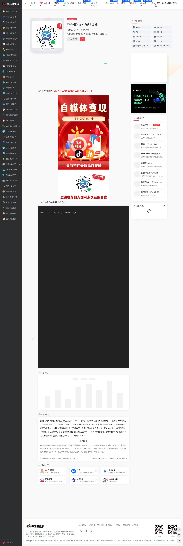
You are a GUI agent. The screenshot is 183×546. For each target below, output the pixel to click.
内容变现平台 (72, 19)
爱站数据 (47, 424)
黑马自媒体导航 (42, 541)
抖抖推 (94, 34)
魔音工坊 (149, 144)
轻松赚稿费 (134, 3)
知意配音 (150, 192)
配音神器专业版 (151, 134)
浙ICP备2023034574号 (55, 541)
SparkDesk (110, 2)
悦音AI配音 (149, 173)
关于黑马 (135, 525)
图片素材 (109, 525)
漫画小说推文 (83, 3)
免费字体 (92, 525)
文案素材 (117, 525)
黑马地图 (126, 525)
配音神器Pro (150, 125)
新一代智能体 (122, 3)
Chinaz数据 (58, 424)
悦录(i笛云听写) (152, 182)
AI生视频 (58, 3)
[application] (83, 287)
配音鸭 (146, 163)
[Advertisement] (83, 69)
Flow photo (150, 154)
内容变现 (87, 34)
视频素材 (100, 525)
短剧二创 (102, 34)
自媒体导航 (82, 525)
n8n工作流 (144, 3)
